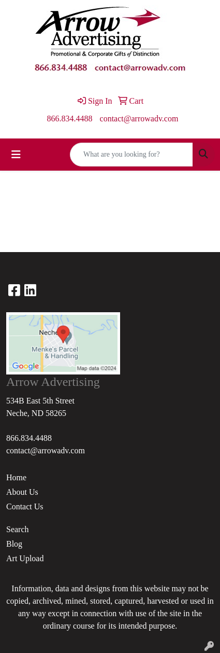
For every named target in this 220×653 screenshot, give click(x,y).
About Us (22, 492)
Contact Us (24, 506)
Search (17, 529)
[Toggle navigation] (16, 154)
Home (16, 477)
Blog (14, 543)
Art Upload (24, 558)
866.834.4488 (70, 118)
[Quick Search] (131, 154)
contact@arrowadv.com (139, 118)
